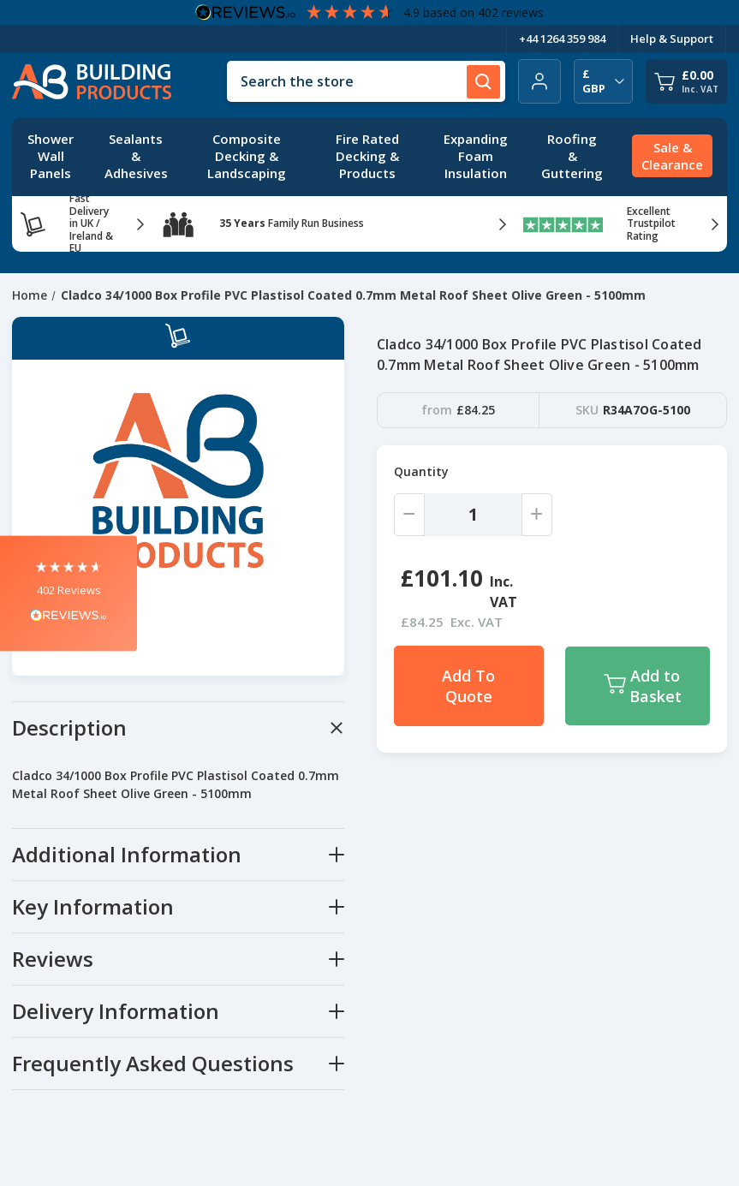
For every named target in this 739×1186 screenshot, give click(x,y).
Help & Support (671, 38)
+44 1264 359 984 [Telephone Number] (562, 38)
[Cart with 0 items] (686, 81)
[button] (68, 593)
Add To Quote (468, 685)
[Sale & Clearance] (672, 156)
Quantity (421, 471)
